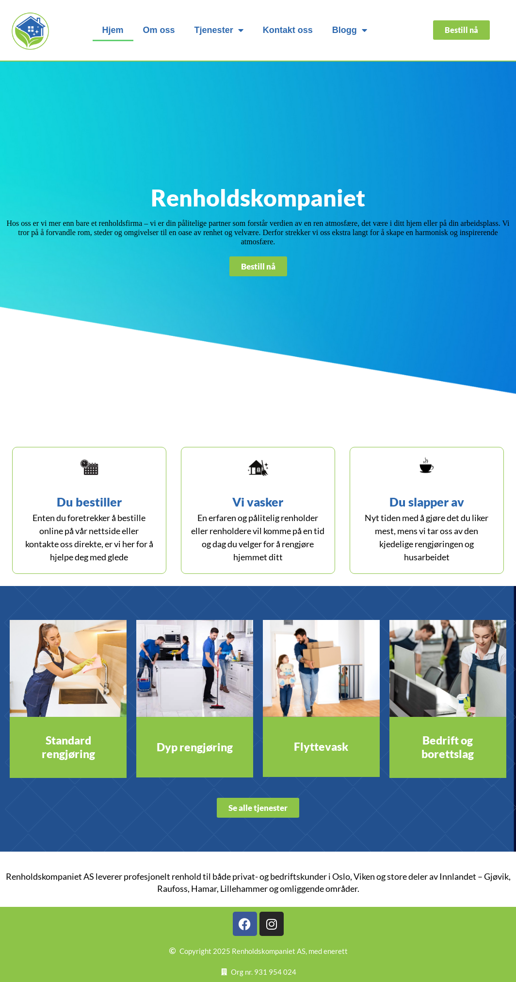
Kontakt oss (288, 30)
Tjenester (218, 30)
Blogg (349, 30)
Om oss (159, 30)
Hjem (113, 30)
